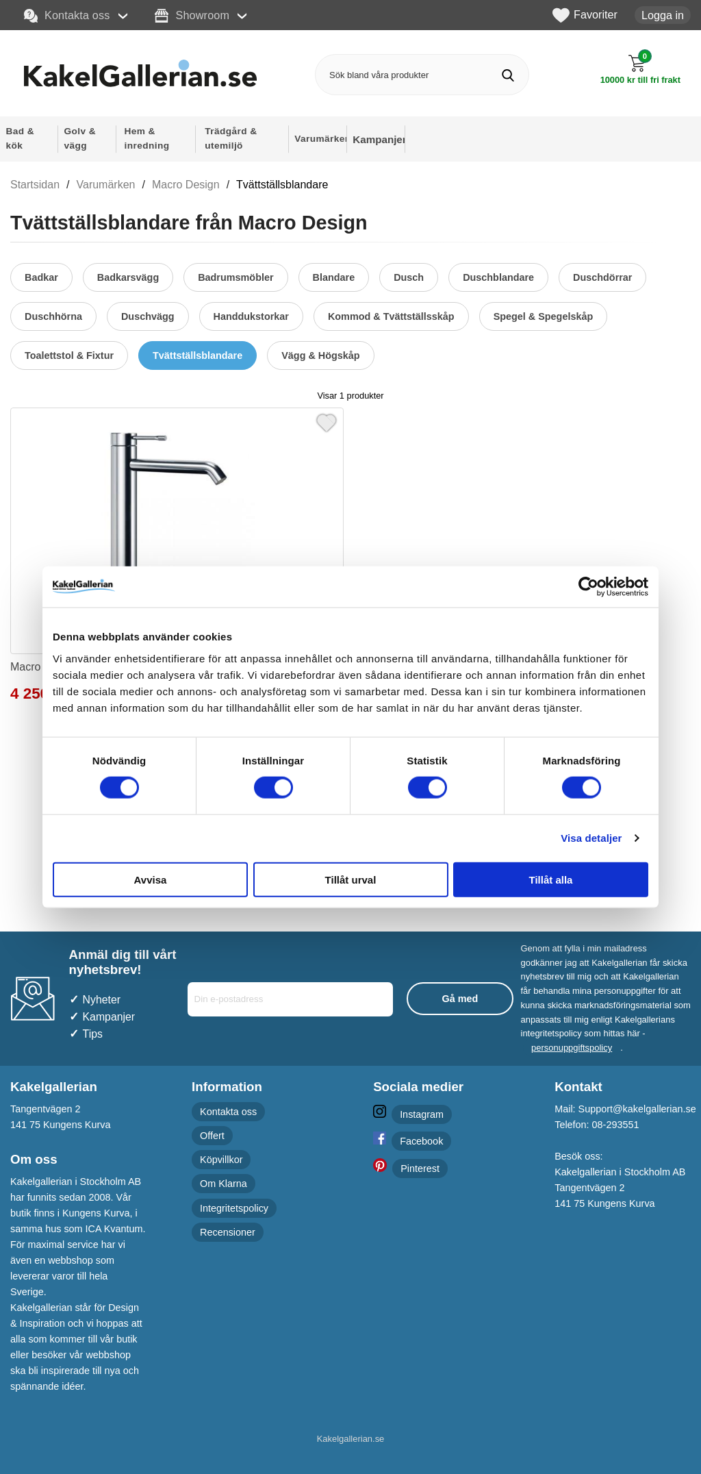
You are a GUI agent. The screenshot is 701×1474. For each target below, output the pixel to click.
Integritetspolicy (234, 1208)
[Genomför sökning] (508, 75)
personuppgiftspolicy (571, 1047)
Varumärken (106, 184)
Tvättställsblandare (282, 184)
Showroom (192, 16)
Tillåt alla (551, 879)
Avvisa (150, 879)
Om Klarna (223, 1183)
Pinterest (419, 1168)
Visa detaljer (591, 838)
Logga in (662, 15)
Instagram (422, 1114)
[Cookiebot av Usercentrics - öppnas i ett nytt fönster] (588, 587)
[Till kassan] (640, 69)
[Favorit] (326, 421)
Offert (212, 1135)
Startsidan (35, 184)
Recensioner (227, 1232)
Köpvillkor (221, 1159)
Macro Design (186, 184)
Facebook (421, 1141)
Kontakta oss (67, 16)
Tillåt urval (351, 879)
